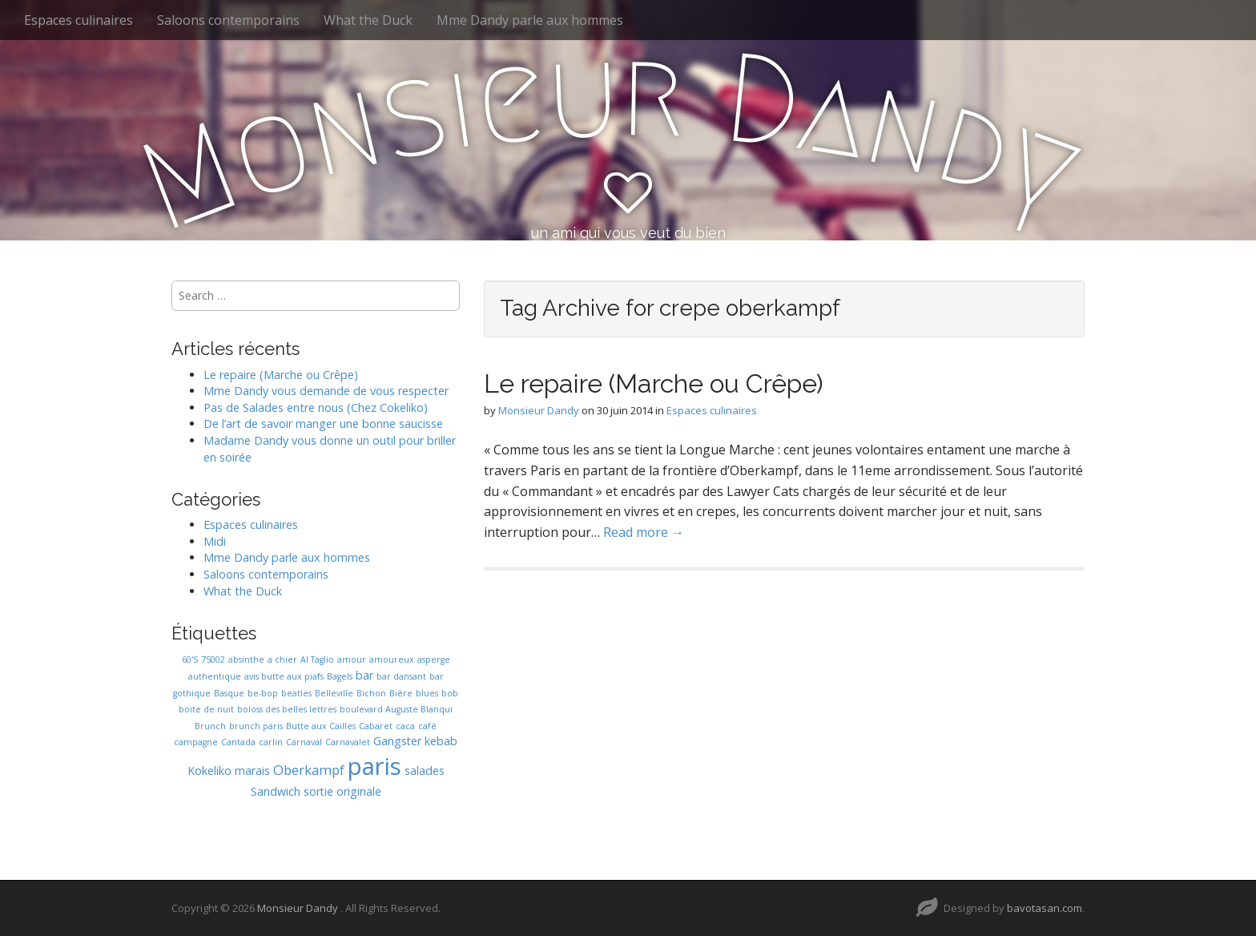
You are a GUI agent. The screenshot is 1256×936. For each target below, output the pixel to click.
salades (425, 770)
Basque (229, 693)
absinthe (246, 659)
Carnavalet (347, 742)
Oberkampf (308, 769)
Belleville (334, 693)
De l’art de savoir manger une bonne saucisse (323, 423)
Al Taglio (317, 659)
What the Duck (368, 20)
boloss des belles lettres (286, 709)
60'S (190, 659)
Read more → (643, 532)
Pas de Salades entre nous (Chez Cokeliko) (315, 407)
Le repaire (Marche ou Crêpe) (653, 383)
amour (351, 659)
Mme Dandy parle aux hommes (530, 20)
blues (427, 693)
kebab (441, 740)
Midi (214, 541)
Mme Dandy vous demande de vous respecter (326, 390)
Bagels (339, 676)
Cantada (238, 742)
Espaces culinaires (78, 20)
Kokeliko (209, 770)
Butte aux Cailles (321, 726)
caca (405, 726)
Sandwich (275, 791)
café (427, 726)
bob (449, 693)
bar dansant (401, 676)
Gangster (397, 740)
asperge (433, 659)
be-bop (263, 693)
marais (252, 770)
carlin (271, 742)
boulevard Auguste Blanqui (396, 709)
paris (374, 766)
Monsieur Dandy (538, 410)
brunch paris (256, 726)
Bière (401, 693)
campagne (196, 742)
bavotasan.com (1044, 908)
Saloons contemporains (228, 20)
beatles (296, 693)
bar (364, 675)
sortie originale (342, 791)
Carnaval (304, 742)
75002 (213, 659)
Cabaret (375, 726)
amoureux (391, 659)
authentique (214, 676)
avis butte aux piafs (284, 676)
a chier (282, 659)
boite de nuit (206, 709)
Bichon (371, 693)
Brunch (210, 726)
